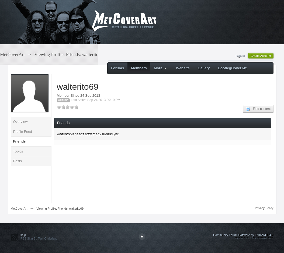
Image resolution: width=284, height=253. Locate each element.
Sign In (240, 55)
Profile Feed (22, 132)
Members (139, 68)
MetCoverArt (19, 208)
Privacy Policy (264, 208)
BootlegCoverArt (232, 68)
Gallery (204, 68)
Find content (258, 109)
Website (183, 68)
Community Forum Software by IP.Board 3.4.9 (243, 235)
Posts (17, 161)
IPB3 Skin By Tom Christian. (38, 238)
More (161, 68)
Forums (117, 68)
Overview (20, 122)
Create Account (261, 55)
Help (23, 235)
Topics (18, 151)
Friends (19, 141)
